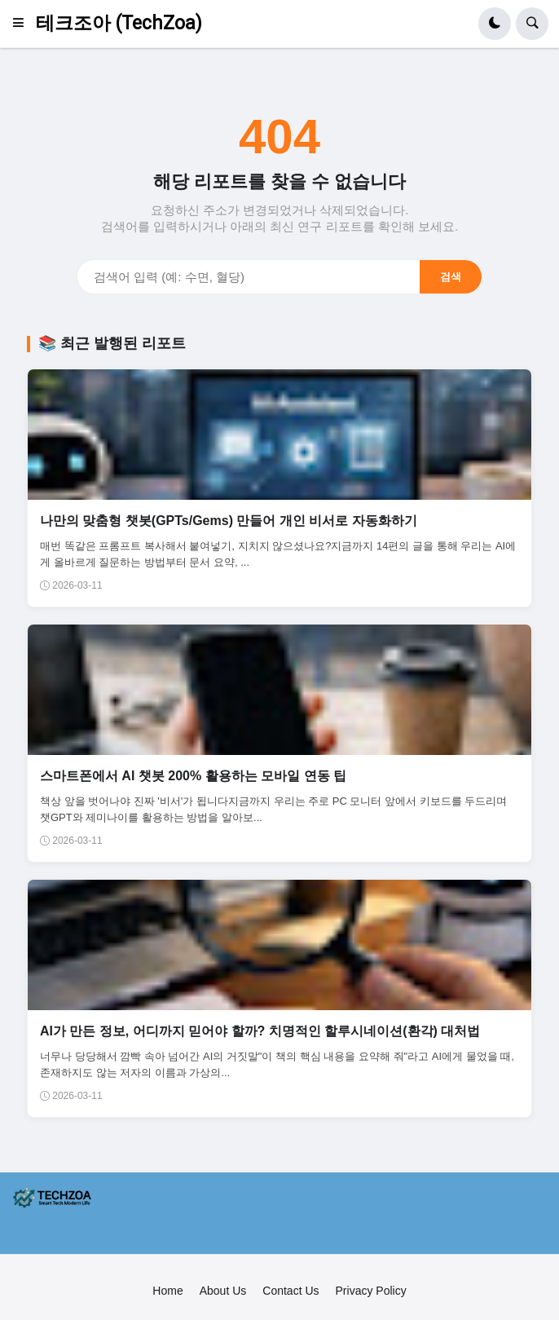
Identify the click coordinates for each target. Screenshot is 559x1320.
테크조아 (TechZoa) (119, 23)
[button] (23, 23)
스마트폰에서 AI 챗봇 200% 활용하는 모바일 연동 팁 (193, 776)
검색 (450, 277)
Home (167, 1290)
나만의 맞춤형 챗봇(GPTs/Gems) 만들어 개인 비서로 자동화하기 (228, 521)
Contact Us (290, 1290)
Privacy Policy (371, 1290)
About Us (223, 1290)
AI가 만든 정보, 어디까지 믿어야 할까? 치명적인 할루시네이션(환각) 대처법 (260, 1031)
